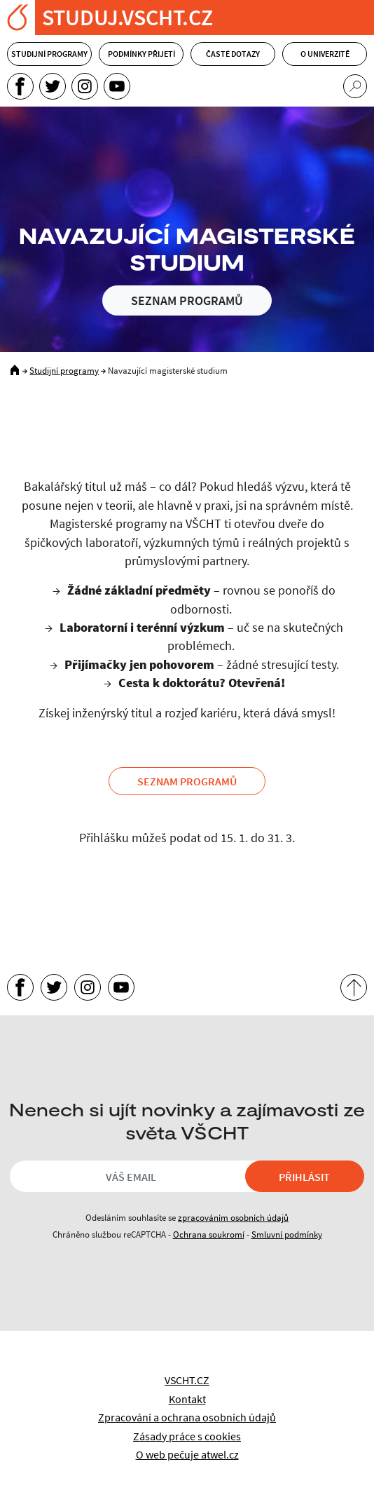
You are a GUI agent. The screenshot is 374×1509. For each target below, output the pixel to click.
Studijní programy (49, 53)
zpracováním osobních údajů (233, 1217)
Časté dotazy (233, 53)
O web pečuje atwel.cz (187, 1454)
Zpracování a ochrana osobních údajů (187, 1417)
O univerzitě (324, 53)
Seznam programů (187, 300)
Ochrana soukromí (208, 1234)
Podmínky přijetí (141, 53)
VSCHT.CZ (187, 1380)
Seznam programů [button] (187, 781)
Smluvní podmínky (286, 1234)
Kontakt (187, 1399)
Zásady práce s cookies (187, 1436)
